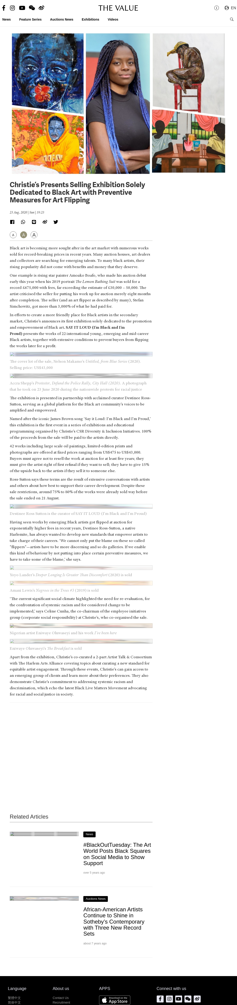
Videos (113, 19)
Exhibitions (90, 19)
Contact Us (61, 998)
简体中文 (14, 1002)
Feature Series (30, 19)
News (6, 19)
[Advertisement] (81, 749)
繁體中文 (14, 998)
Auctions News (61, 19)
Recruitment (61, 1002)
